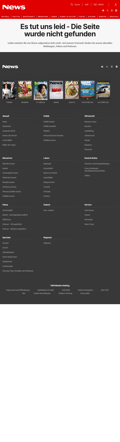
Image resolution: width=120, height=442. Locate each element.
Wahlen (47, 131)
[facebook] (103, 10)
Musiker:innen (9, 182)
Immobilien (48, 178)
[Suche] (75, 5)
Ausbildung (89, 131)
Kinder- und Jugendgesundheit (15, 215)
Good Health (8, 210)
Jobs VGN (105, 290)
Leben (54, 17)
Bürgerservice (49, 182)
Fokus (82, 17)
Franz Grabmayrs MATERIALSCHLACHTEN (95, 169)
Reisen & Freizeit (50, 173)
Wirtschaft (29, 17)
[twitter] (107, 10)
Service (103, 17)
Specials (114, 17)
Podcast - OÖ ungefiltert (12, 224)
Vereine (47, 196)
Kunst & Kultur (68, 17)
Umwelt (47, 187)
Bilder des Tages (9, 145)
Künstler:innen (9, 164)
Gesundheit (48, 168)
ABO (87, 4)
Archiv (5, 248)
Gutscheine (89, 210)
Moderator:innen (9, 178)
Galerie (92, 17)
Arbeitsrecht (90, 136)
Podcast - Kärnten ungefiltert (14, 229)
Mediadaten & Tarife (46, 290)
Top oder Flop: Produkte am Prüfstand (18, 271)
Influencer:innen (9, 187)
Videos (87, 176)
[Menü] (99, 4)
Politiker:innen (50, 140)
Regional (47, 243)
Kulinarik (47, 164)
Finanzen (88, 149)
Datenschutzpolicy (85, 290)
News (5, 122)
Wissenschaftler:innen (12, 192)
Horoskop (89, 220)
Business (88, 145)
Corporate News (9, 131)
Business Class (90, 122)
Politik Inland (49, 122)
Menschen (43, 17)
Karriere (88, 126)
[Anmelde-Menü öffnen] (115, 4)
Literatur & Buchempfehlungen (97, 164)
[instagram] (112, 10)
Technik (47, 192)
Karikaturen (7, 262)
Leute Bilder (7, 140)
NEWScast (7, 220)
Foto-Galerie (49, 210)
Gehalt (87, 140)
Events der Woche (10, 136)
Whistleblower (8, 252)
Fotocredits (85, 293)
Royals (5, 168)
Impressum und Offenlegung (18, 290)
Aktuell (6, 17)
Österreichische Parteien (53, 136)
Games (87, 215)
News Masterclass (10, 257)
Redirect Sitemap (65, 293)
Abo (23, 293)
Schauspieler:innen (10, 173)
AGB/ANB (66, 290)
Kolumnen (7, 126)
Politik (16, 17)
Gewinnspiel (8, 266)
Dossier (6, 243)
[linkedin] (116, 10)
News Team (89, 224)
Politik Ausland (50, 126)
